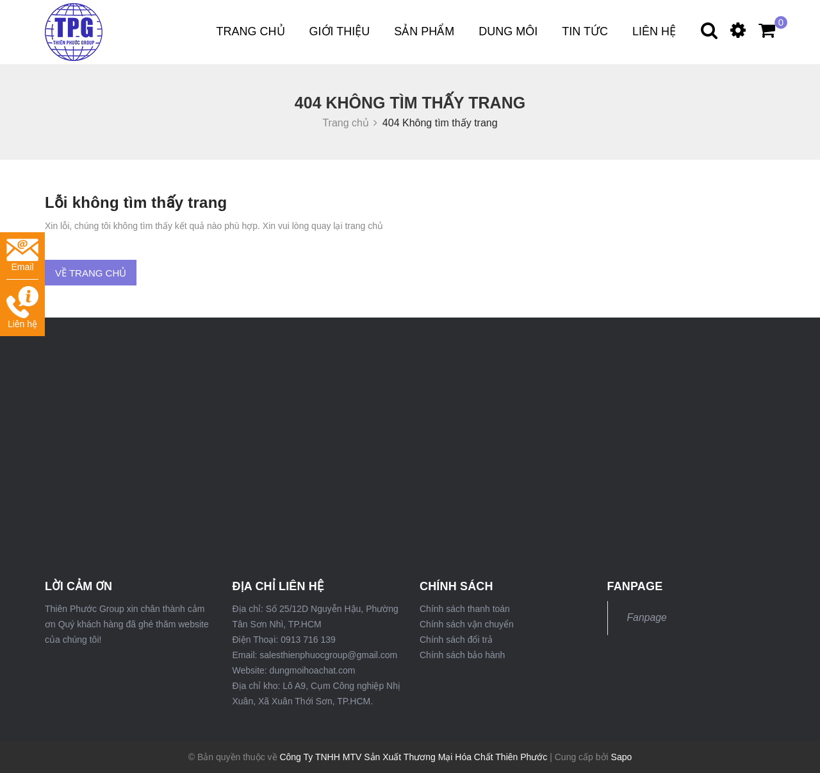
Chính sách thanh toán (465, 609)
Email (22, 256)
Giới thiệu (339, 31)
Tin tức (585, 31)
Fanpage (647, 617)
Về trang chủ (90, 273)
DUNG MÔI (508, 31)
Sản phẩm (424, 31)
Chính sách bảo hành (462, 655)
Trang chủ (251, 31)
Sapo (621, 757)
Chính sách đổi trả (456, 639)
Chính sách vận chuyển (467, 624)
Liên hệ (654, 31)
